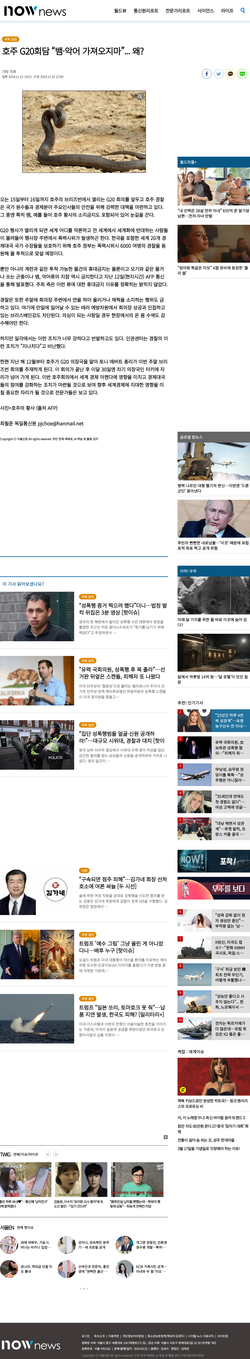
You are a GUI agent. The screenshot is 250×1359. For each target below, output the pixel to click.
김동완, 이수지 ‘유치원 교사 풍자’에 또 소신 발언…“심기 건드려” (132, 1204)
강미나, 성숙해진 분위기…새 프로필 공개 (93, 1245)
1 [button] (81, 1289)
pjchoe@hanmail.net (60, 423)
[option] (78, 1187)
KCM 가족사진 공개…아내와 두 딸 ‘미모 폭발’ (151, 1271)
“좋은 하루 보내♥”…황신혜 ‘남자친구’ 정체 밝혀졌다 (77, 1204)
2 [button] (84, 1289)
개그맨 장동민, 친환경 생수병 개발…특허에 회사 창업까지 (151, 1247)
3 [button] (87, 1289)
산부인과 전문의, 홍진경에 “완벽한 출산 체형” (93, 1271)
